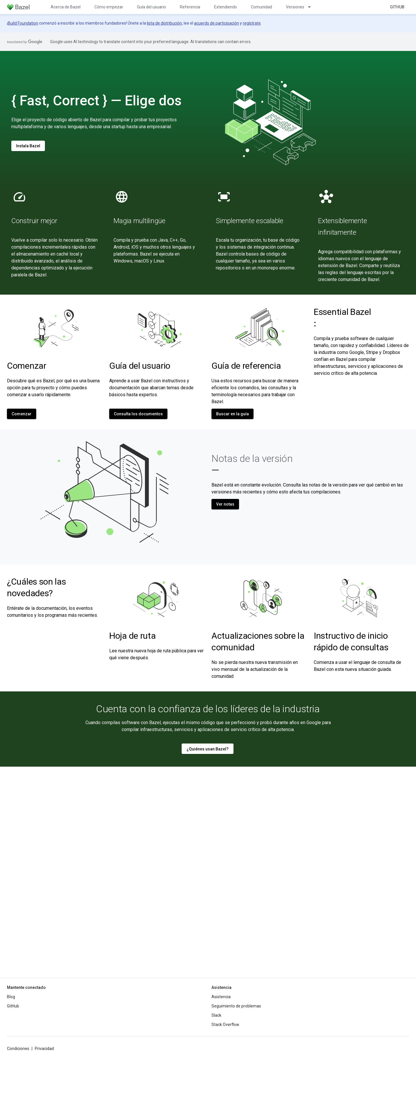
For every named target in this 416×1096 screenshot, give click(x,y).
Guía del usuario (151, 7)
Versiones (295, 7)
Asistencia (221, 996)
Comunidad (261, 7)
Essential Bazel (342, 317)
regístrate (252, 23)
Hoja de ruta (132, 636)
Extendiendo (225, 7)
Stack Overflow (225, 1024)
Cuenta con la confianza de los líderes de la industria (208, 709)
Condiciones (18, 1048)
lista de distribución (164, 23)
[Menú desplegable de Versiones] (312, 7)
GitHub (397, 7)
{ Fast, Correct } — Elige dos (96, 100)
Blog (11, 996)
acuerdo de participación (216, 23)
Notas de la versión (252, 464)
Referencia (190, 7)
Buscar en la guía (232, 414)
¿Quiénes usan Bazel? (208, 749)
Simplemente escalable (249, 221)
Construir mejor (34, 221)
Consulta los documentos (138, 414)
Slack (216, 1015)
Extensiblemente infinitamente (342, 226)
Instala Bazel (28, 146)
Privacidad (44, 1048)
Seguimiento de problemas (236, 1006)
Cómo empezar (108, 7)
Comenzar (26, 366)
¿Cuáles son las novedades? (36, 587)
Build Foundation (23, 23)
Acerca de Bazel (66, 7)
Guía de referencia (246, 366)
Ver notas (225, 504)
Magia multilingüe (139, 221)
